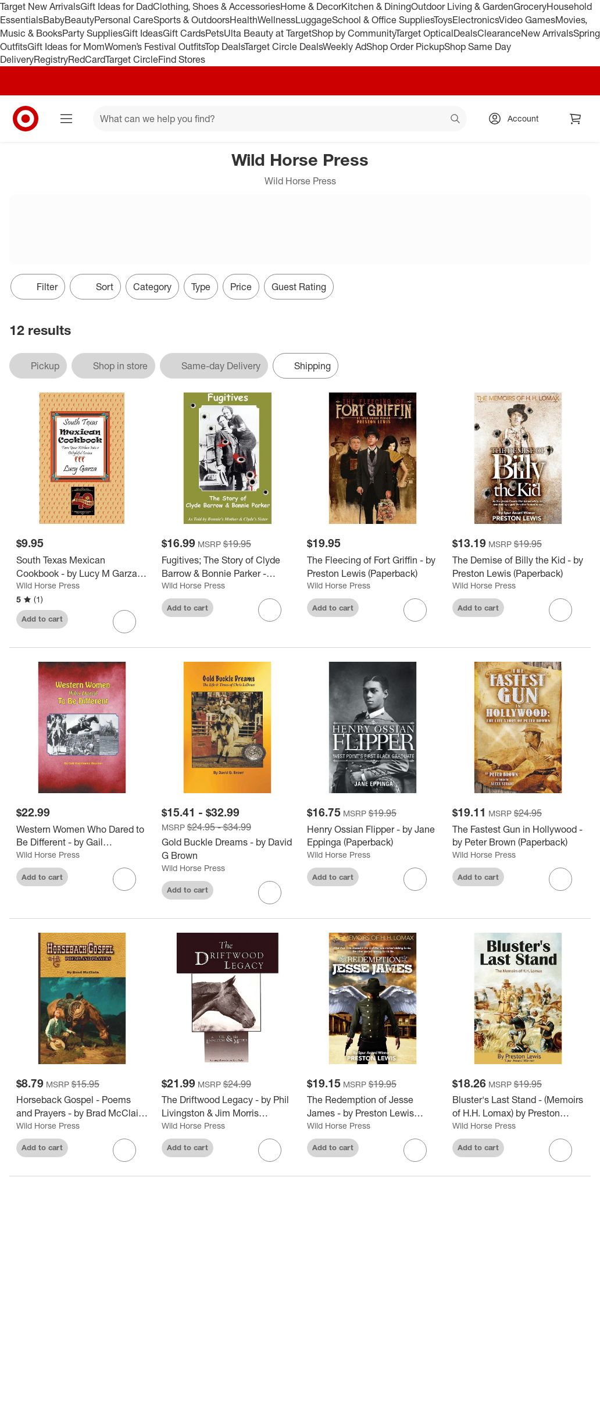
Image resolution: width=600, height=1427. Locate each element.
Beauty (79, 20)
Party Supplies (92, 33)
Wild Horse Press (48, 585)
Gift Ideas (143, 33)
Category (152, 286)
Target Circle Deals (283, 46)
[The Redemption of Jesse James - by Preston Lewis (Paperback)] (372, 1106)
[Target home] (26, 119)
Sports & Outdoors (191, 20)
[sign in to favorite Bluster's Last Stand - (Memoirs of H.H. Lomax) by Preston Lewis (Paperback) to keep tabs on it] (560, 1150)
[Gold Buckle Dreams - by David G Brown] (227, 849)
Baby (54, 20)
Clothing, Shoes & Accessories (216, 6)
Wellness (276, 20)
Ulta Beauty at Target (268, 33)
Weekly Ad (344, 46)
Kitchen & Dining (376, 6)
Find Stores (181, 59)
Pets (214, 33)
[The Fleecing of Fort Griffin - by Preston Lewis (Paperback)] (372, 567)
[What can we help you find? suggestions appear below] (280, 118)
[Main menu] (66, 118)
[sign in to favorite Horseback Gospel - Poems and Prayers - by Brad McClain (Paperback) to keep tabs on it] (124, 1150)
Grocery (530, 6)
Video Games (527, 20)
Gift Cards (184, 33)
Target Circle (131, 59)
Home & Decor (310, 6)
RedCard (86, 59)
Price (241, 286)
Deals (465, 33)
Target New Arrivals (40, 6)
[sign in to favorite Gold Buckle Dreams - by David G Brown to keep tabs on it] (269, 892)
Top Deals (224, 46)
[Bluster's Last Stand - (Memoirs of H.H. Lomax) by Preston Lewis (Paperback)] (518, 1106)
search (456, 120)
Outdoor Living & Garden (462, 6)
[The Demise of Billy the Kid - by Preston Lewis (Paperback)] (518, 567)
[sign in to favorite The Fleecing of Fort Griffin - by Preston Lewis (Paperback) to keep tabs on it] (415, 610)
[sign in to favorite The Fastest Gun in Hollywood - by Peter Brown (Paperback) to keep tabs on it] (560, 879)
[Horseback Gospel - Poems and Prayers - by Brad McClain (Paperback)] (82, 1106)
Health (244, 20)
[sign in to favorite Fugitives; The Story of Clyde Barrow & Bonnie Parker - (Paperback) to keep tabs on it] (269, 610)
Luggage (313, 20)
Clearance (499, 33)
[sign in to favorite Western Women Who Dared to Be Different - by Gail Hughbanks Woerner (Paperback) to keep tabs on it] (124, 879)
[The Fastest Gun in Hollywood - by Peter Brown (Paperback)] (518, 836)
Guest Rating (299, 286)
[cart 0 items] (575, 118)
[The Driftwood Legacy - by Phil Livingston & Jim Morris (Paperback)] (227, 1106)
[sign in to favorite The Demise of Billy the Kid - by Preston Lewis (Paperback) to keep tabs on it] (560, 610)
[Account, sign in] (517, 118)
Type (200, 286)
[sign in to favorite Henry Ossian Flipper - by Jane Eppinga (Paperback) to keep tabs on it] (415, 879)
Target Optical (424, 33)
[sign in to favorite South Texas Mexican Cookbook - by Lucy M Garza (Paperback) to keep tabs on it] (124, 621)
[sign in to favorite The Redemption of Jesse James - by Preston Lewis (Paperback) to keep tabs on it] (415, 1150)
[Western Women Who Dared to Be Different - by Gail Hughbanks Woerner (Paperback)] (82, 836)
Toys (443, 20)
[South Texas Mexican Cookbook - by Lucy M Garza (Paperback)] (82, 567)
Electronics (475, 20)
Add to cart (42, 618)
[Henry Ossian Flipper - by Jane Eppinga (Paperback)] (372, 836)
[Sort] (95, 286)
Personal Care (123, 20)
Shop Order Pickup (405, 46)
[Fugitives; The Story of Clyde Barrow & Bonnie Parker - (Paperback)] (227, 567)
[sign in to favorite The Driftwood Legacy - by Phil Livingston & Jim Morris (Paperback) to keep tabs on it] (269, 1150)
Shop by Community (353, 33)
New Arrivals (547, 33)
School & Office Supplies (383, 20)
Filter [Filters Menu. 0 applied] (38, 287)
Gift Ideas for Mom (66, 46)
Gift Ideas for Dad (116, 6)
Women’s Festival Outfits (155, 46)
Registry (51, 59)
